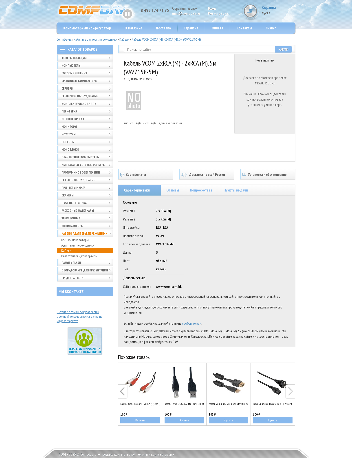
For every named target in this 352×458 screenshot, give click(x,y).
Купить (140, 420)
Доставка (163, 28)
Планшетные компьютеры (80, 157)
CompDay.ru (64, 39)
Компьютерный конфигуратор (87, 28)
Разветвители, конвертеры (79, 256)
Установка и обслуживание (267, 174)
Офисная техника (74, 203)
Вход (212, 8)
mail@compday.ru (186, 13)
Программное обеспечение (81, 172)
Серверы (67, 88)
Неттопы (68, 142)
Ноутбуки (68, 134)
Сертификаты (136, 174)
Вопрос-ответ (201, 190)
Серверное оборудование (80, 96)
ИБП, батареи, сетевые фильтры (83, 165)
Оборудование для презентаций (85, 270)
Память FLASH (71, 263)
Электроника (71, 218)
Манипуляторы (72, 226)
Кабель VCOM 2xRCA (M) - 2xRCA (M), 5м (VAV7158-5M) (166, 39)
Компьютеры (71, 66)
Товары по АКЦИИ (74, 58)
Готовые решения (74, 73)
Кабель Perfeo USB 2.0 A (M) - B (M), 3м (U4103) (184, 403)
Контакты (244, 28)
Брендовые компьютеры (79, 81)
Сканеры (68, 195)
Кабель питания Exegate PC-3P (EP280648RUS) (273, 403)
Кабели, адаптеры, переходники (95, 39)
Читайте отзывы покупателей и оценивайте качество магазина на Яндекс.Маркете (79, 316)
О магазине (133, 28)
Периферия (69, 111)
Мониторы (69, 127)
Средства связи (72, 278)
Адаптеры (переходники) (78, 245)
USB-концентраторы (75, 240)
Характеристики (137, 190)
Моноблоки (70, 150)
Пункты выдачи (236, 190)
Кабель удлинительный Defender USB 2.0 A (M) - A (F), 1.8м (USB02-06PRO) (228, 403)
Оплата (217, 28)
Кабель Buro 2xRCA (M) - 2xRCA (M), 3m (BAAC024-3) (140, 403)
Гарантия (191, 28)
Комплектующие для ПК (79, 104)
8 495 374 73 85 (155, 10)
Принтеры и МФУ (73, 188)
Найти (283, 49)
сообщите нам (191, 323)
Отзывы (172, 190)
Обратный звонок (184, 8)
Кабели (124, 39)
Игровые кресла (73, 119)
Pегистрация (218, 13)
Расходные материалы (78, 211)
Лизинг (271, 28)
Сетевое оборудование (78, 180)
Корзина (278, 9)
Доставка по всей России (207, 174)
